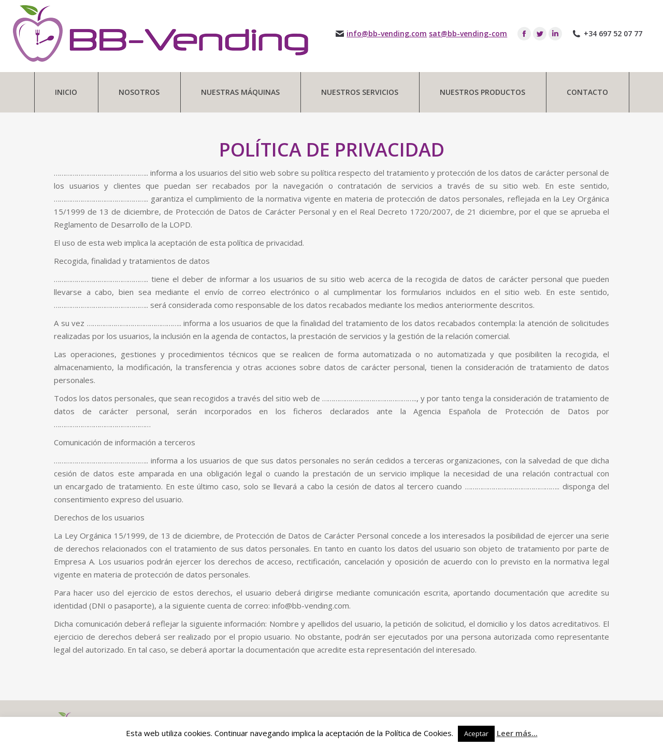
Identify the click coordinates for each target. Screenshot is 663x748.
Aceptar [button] (476, 733)
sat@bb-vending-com (468, 33)
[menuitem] (66, 92)
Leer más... (517, 733)
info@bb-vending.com (387, 33)
